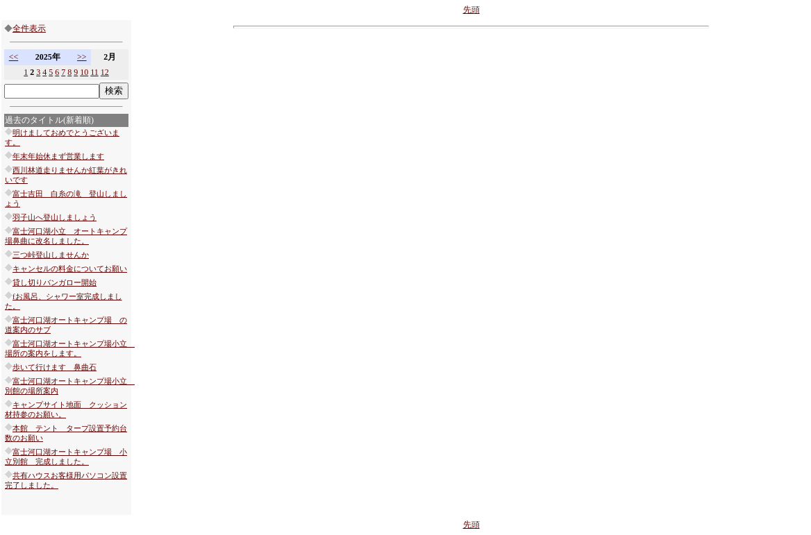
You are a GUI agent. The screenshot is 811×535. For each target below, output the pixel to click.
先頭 (471, 10)
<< (14, 57)
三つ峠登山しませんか (50, 255)
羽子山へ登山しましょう (54, 217)
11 (94, 72)
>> (82, 57)
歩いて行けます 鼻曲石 (54, 367)
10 (84, 72)
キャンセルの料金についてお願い (69, 269)
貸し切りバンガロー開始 (54, 283)
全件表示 (29, 28)
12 (105, 72)
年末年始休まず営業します (58, 156)
